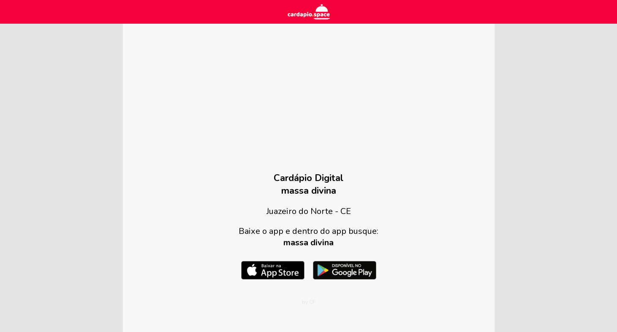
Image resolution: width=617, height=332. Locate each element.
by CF (308, 302)
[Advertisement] (309, 104)
